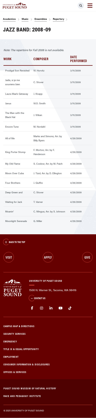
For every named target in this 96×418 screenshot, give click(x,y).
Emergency (10, 341)
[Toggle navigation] (89, 5)
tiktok (70, 308)
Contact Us (37, 298)
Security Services (14, 333)
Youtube (61, 308)
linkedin (51, 308)
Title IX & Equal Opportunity (21, 349)
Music (25, 19)
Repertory (58, 19)
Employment (11, 356)
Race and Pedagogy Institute (22, 396)
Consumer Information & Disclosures (26, 364)
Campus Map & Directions (18, 326)
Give (87, 257)
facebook (32, 308)
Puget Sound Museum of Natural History (29, 388)
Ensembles (40, 19)
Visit (9, 257)
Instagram (42, 308)
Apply (48, 257)
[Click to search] (81, 5)
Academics (9, 19)
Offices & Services (14, 372)
